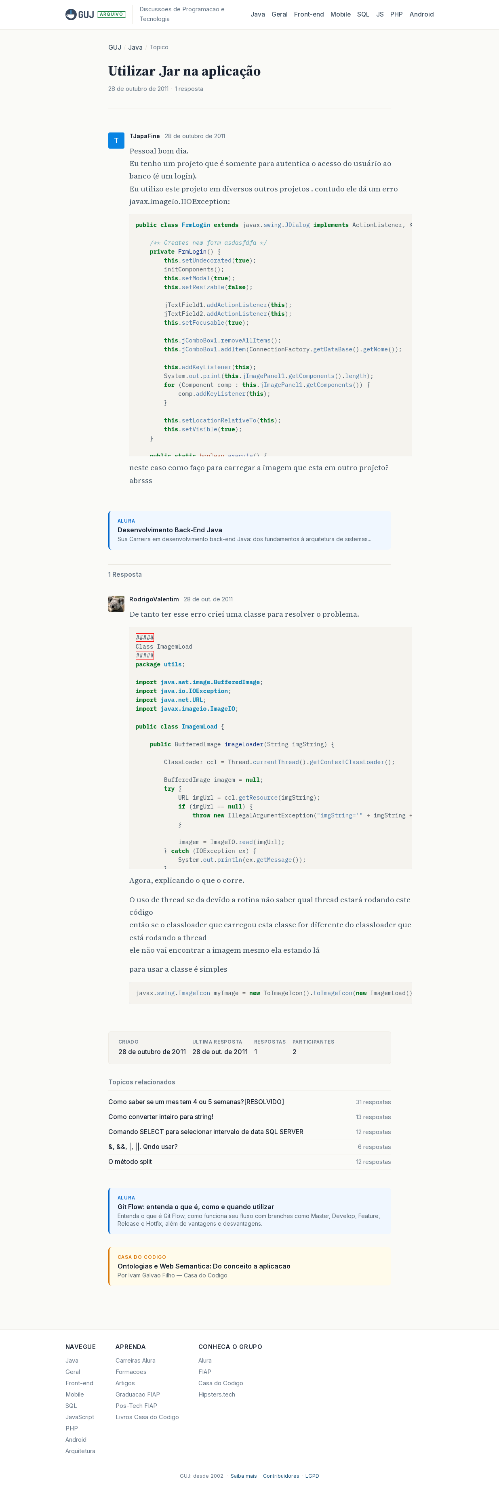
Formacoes (131, 1372)
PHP (396, 14)
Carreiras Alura (136, 1360)
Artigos (125, 1383)
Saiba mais (244, 1476)
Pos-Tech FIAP (136, 1405)
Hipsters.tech (216, 1394)
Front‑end (309, 14)
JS (380, 14)
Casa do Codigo (220, 1383)
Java (258, 14)
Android (421, 14)
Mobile (341, 14)
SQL (363, 14)
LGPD (312, 1476)
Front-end (79, 1383)
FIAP (204, 1372)
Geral (280, 14)
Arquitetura (80, 1451)
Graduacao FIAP (138, 1394)
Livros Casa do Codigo (147, 1417)
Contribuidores (281, 1476)
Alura (205, 1360)
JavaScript (79, 1417)
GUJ (114, 47)
